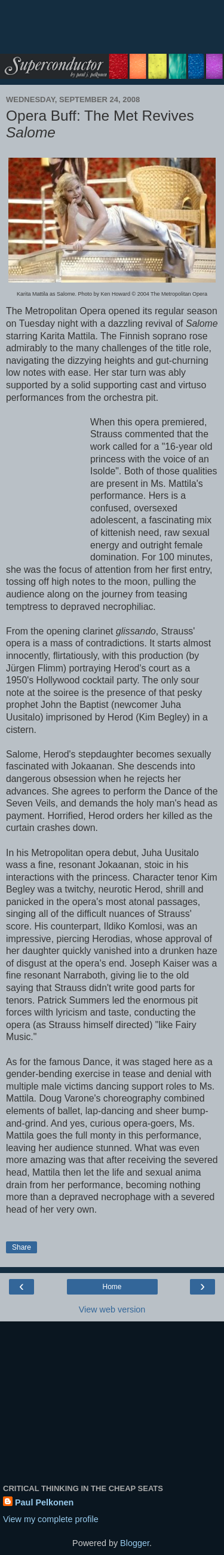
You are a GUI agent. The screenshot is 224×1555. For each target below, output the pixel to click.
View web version (112, 1309)
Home (111, 1287)
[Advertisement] (112, 33)
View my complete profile (51, 1519)
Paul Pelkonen (44, 1502)
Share (21, 1247)
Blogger (134, 1543)
